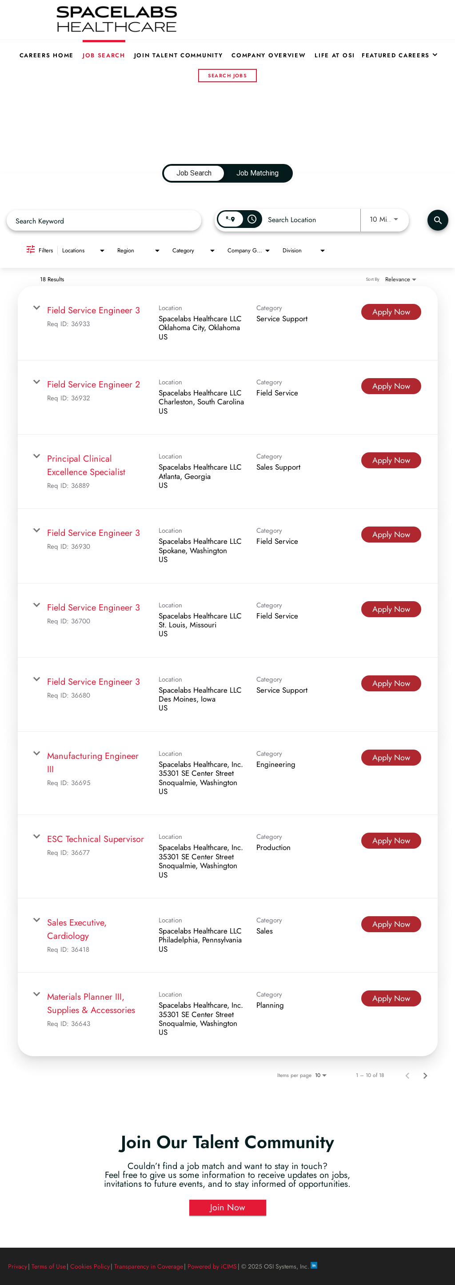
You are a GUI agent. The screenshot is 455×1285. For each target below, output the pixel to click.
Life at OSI (335, 55)
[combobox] (104, 220)
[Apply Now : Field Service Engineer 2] (391, 386)
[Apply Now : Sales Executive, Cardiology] (391, 924)
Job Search (104, 55)
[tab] (194, 173)
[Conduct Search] (437, 220)
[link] (228, 323)
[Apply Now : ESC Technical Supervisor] (391, 841)
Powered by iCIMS (212, 1266)
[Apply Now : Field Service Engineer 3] (391, 312)
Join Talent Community (178, 55)
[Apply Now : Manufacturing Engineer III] (391, 758)
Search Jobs (227, 75)
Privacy (17, 1266)
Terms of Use (49, 1266)
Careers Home (47, 55)
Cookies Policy (90, 1266)
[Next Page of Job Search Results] (425, 1075)
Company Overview (268, 55)
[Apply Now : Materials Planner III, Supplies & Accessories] (391, 998)
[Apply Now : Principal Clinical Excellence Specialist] (391, 460)
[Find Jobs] (437, 220)
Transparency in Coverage (148, 1266)
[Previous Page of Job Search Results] (407, 1075)
